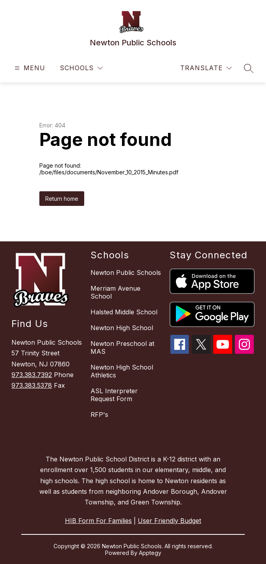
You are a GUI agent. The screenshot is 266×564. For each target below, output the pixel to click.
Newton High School (122, 328)
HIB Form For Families (98, 521)
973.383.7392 (31, 375)
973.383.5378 (31, 385)
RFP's (99, 414)
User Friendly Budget (169, 521)
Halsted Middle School (124, 312)
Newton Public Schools (126, 272)
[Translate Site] (206, 68)
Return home (61, 198)
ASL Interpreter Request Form (114, 395)
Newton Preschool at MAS (122, 347)
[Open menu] (29, 68)
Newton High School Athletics (122, 371)
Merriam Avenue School (115, 292)
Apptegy (150, 552)
